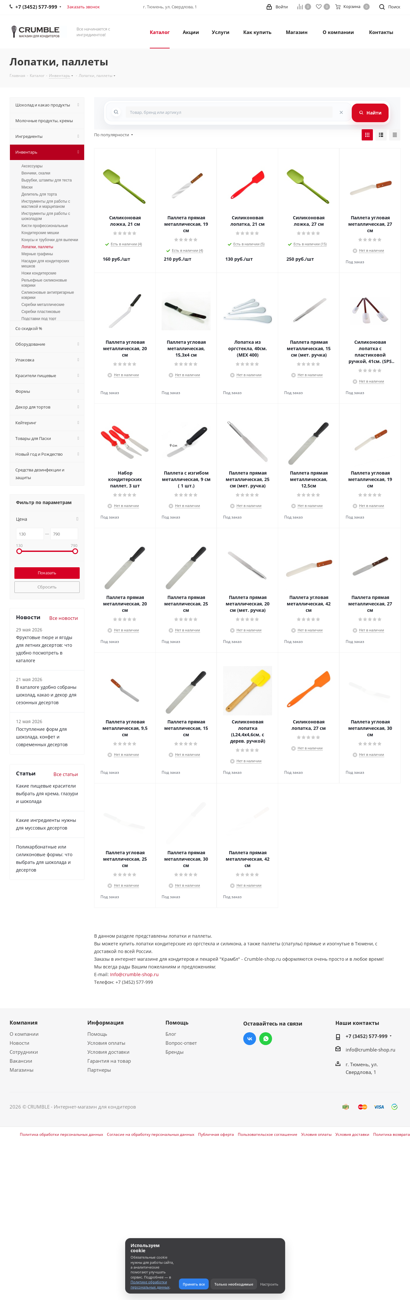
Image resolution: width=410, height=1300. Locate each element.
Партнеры (99, 1070)
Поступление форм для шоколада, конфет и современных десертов (42, 736)
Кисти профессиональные (44, 226)
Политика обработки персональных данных (61, 1134)
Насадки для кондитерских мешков (45, 263)
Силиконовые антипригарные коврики (47, 295)
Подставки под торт (38, 319)
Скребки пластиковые (40, 311)
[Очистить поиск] (341, 112)
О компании (24, 1034)
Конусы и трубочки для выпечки (49, 240)
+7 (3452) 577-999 (367, 1036)
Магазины (22, 1070)
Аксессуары (32, 166)
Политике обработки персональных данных (150, 1284)
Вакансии (21, 1061)
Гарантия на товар (109, 1061)
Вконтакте (249, 1038)
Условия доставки (108, 1052)
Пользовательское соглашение (267, 1134)
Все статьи (65, 774)
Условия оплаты (106, 1043)
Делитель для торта (39, 194)
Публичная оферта (216, 1134)
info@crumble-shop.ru (370, 1049)
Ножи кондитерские (38, 273)
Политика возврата (391, 1134)
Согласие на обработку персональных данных (150, 1134)
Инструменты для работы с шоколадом (45, 216)
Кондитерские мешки (40, 233)
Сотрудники (24, 1052)
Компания (23, 1022)
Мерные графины (37, 254)
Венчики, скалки (35, 173)
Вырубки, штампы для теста (46, 180)
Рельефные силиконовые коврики (44, 283)
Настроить (269, 1284)
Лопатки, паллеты (37, 247)
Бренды (174, 1052)
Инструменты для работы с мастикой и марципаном (45, 204)
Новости (19, 1043)
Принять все (194, 1284)
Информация (105, 1022)
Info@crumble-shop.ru (134, 974)
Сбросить (47, 587)
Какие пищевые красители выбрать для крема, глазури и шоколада (47, 793)
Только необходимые (233, 1284)
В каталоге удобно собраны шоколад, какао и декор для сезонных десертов (46, 694)
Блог (170, 1034)
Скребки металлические (42, 304)
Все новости (63, 618)
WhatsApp (265, 1038)
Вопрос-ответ (181, 1043)
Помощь (97, 1034)
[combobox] (229, 112)
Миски (27, 187)
